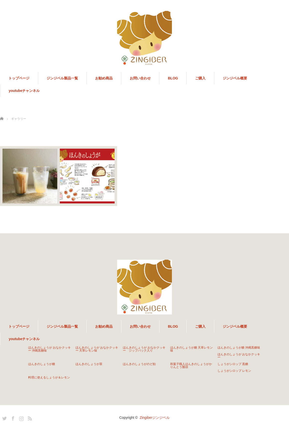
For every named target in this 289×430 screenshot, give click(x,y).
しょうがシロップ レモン (234, 370)
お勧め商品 (104, 78)
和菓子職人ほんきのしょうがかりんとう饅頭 (191, 366)
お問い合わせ (140, 78)
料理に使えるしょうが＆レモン (49, 377)
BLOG (173, 78)
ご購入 (200, 78)
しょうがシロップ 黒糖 (232, 364)
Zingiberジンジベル (155, 418)
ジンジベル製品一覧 (62, 78)
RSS (29, 417)
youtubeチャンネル (24, 91)
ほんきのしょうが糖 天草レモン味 (191, 349)
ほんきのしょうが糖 (41, 364)
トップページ (18, 78)
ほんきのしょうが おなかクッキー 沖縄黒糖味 (49, 349)
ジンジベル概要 (235, 78)
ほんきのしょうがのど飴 (139, 364)
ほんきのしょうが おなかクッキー (238, 356)
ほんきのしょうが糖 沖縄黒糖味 (238, 347)
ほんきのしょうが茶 (88, 364)
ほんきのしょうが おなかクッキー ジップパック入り (144, 349)
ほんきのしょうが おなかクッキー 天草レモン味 (96, 349)
